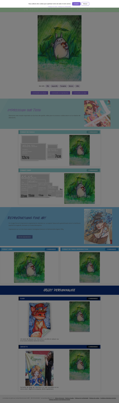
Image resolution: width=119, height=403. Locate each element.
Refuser (85, 3)
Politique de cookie (52, 6)
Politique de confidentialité (64, 6)
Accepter (76, 3)
